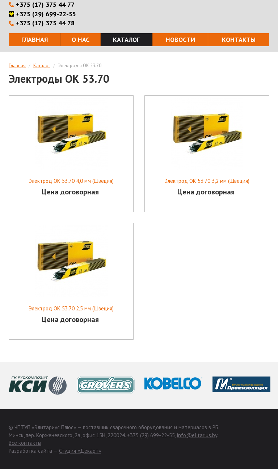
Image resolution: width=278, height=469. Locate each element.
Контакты (239, 39)
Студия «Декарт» (80, 450)
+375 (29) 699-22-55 (46, 14)
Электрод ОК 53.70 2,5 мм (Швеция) (71, 308)
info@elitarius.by (197, 435)
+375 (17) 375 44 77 (45, 4)
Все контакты (25, 442)
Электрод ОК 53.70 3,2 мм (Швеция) (206, 180)
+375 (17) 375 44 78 (45, 23)
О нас (80, 39)
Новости (180, 39)
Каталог (126, 39)
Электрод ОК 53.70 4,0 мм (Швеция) (71, 180)
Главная (34, 39)
